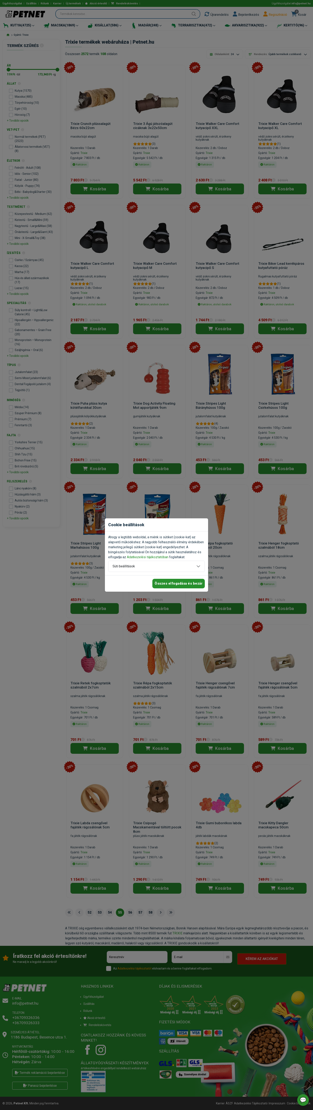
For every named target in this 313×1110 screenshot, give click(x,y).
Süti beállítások (124, 566)
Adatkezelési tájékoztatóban (147, 557)
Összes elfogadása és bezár (179, 583)
